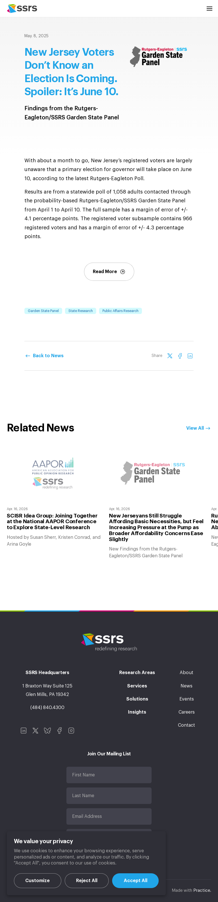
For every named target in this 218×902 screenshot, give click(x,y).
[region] (86, 863)
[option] (54, 498)
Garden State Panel (43, 311)
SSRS (22, 8)
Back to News (48, 356)
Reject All (86, 880)
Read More (109, 272)
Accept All (135, 880)
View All (195, 428)
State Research (80, 311)
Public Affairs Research (120, 311)
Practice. (202, 890)
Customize (37, 880)
